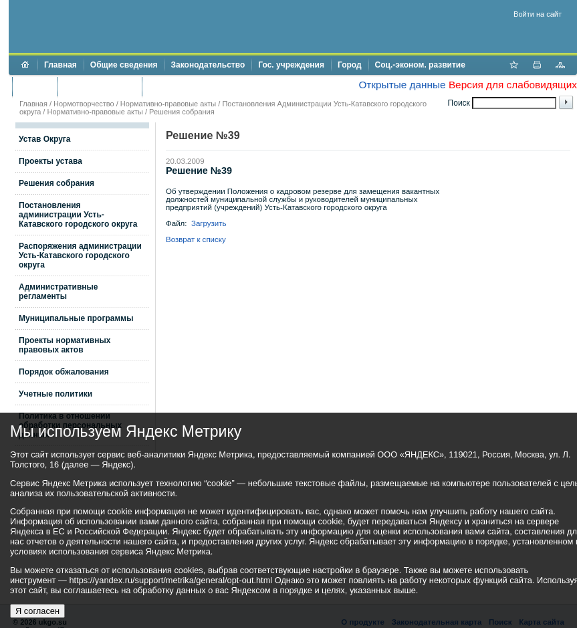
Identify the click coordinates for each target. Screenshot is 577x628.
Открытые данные (401, 84)
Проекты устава (50, 161)
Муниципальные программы (76, 318)
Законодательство (208, 65)
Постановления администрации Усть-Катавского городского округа (78, 215)
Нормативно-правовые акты (168, 104)
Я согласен (37, 611)
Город (350, 65)
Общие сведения (124, 65)
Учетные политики (55, 394)
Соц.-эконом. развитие (420, 65)
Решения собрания (182, 112)
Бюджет (34, 86)
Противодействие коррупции (206, 86)
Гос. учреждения (291, 65)
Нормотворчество (83, 104)
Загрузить (209, 223)
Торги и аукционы (99, 86)
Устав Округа (45, 139)
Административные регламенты (58, 291)
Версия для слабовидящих (513, 84)
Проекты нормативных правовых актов (64, 345)
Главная (60, 65)
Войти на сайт (537, 14)
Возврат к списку (196, 239)
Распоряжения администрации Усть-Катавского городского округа (80, 255)
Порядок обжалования (64, 372)
